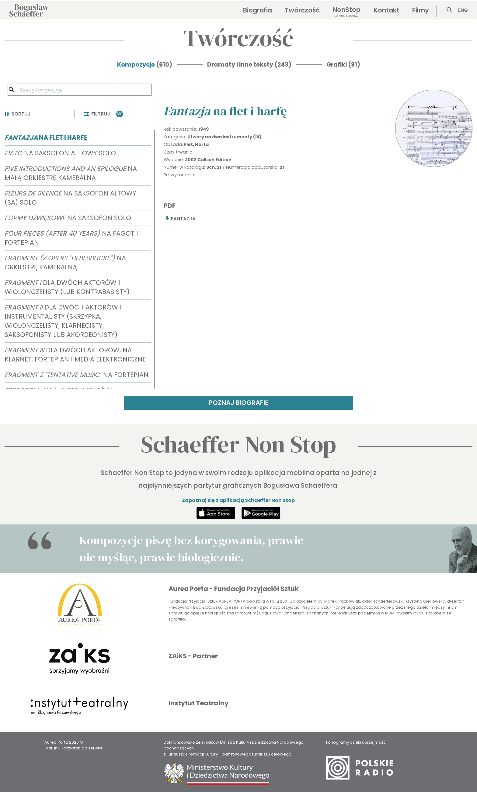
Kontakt (386, 10)
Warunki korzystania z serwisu (73, 748)
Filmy (420, 10)
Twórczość (302, 10)
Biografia (257, 10)
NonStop (346, 11)
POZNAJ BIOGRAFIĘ (238, 402)
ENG (463, 10)
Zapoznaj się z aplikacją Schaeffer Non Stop (238, 500)
